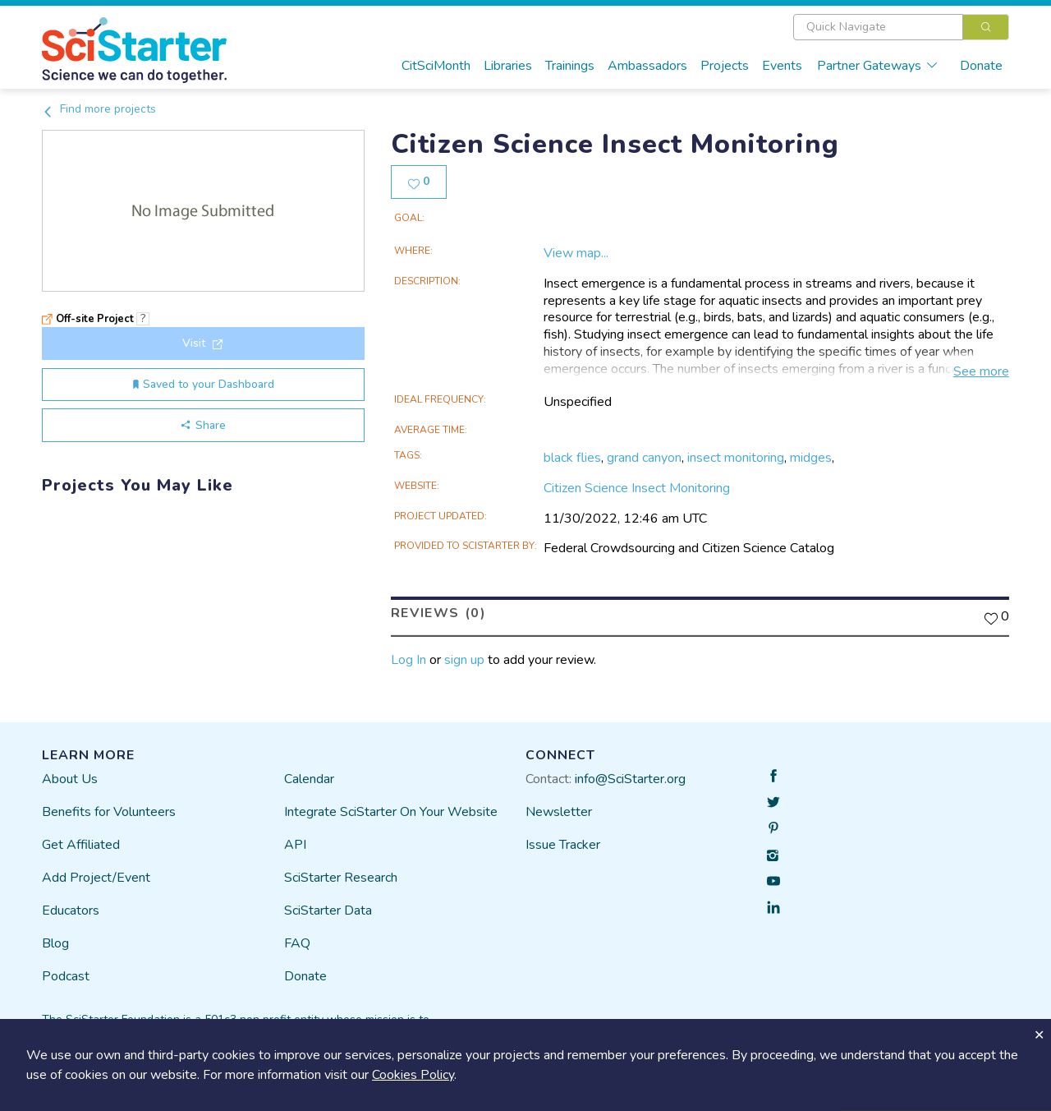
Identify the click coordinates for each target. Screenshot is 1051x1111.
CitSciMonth (436, 66)
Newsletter (559, 812)
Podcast (65, 976)
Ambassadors (647, 66)
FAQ (297, 943)
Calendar (309, 779)
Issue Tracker (563, 845)
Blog (55, 943)
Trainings (569, 66)
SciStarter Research (340, 878)
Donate (981, 66)
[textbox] (878, 27)
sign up (464, 660)
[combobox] (901, 27)
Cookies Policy (413, 1075)
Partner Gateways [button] (878, 66)
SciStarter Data (328, 910)
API (295, 845)
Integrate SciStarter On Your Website (391, 812)
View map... (576, 253)
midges (811, 458)
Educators (70, 910)
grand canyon (644, 458)
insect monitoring (735, 458)
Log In (408, 660)
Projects (724, 66)
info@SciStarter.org (630, 779)
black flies (572, 458)
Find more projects (99, 109)
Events (782, 66)
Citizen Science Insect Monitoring (637, 488)
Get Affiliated (81, 845)
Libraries (508, 66)
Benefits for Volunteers (109, 812)
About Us (70, 779)
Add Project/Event (96, 878)
